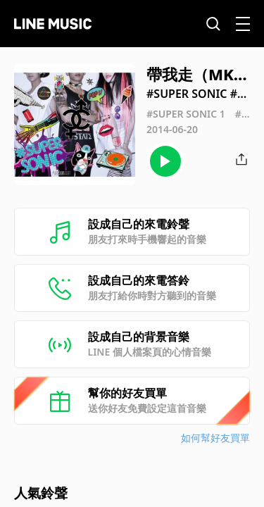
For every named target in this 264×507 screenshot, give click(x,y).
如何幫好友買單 (215, 437)
